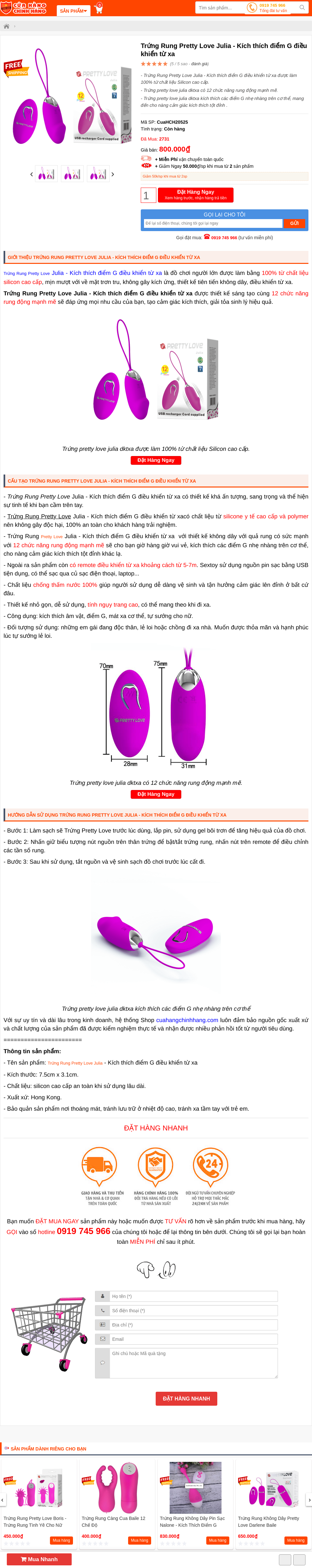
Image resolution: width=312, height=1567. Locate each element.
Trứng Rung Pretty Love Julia (75, 1063)
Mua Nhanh (39, 1559)
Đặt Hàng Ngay (196, 195)
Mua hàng (61, 1540)
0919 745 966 (273, 8)
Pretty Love (52, 536)
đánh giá (199, 63)
